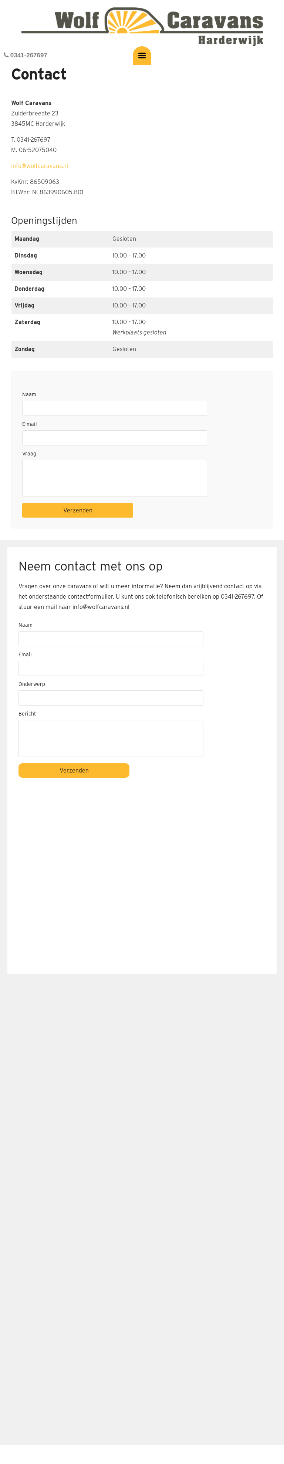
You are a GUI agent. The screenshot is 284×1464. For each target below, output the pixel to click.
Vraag (29, 454)
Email (25, 654)
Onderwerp (31, 684)
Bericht (27, 714)
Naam (29, 394)
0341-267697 (25, 55)
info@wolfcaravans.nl (39, 165)
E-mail (29, 424)
